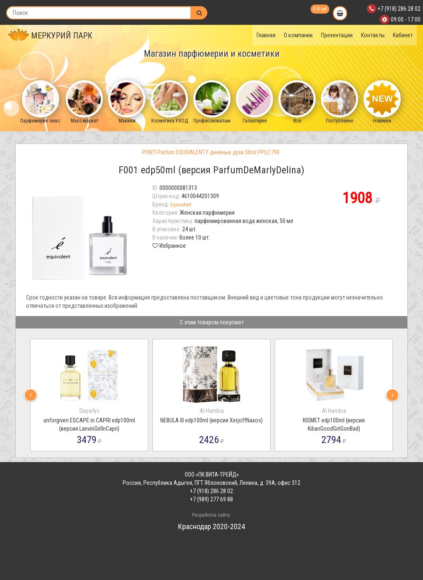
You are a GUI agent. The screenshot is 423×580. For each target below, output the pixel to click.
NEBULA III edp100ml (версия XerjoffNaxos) (211, 420)
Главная (266, 35)
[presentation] (30, 395)
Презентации (337, 35)
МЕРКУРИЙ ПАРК (50, 36)
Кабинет (403, 35)
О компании (298, 35)
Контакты (373, 35)
